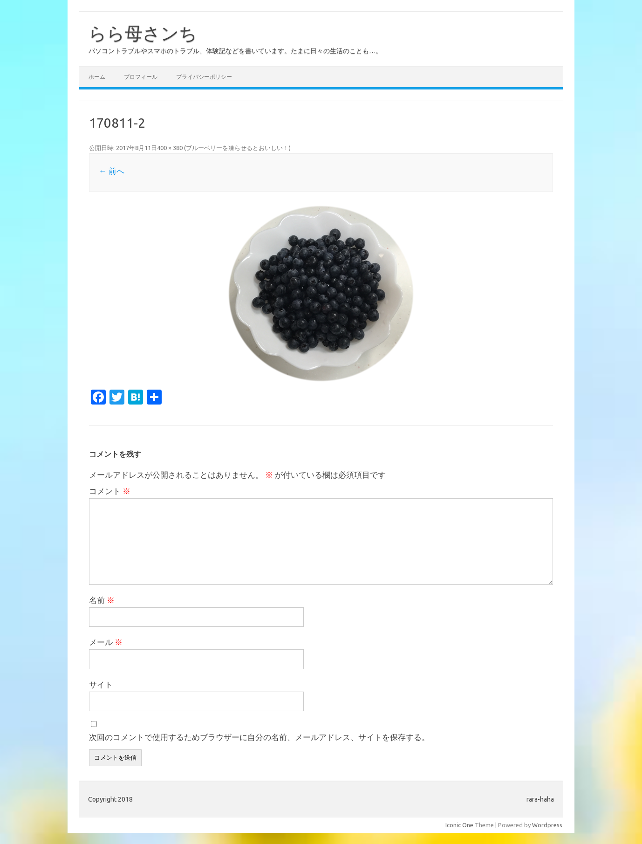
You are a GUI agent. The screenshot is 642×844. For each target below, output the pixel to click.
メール (106, 642)
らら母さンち (143, 33)
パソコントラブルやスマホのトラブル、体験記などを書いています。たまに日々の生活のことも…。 (235, 51)
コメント (109, 491)
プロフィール (140, 77)
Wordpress (547, 825)
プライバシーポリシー (204, 77)
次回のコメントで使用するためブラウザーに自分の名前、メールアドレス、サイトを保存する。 (259, 737)
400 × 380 (170, 147)
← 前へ (111, 170)
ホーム (97, 77)
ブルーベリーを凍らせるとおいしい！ (237, 147)
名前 (102, 600)
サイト (101, 684)
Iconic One (459, 825)
